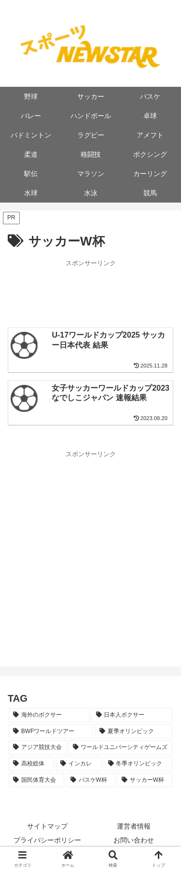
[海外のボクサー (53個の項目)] (49, 715)
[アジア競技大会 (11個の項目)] (38, 747)
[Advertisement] (90, 293)
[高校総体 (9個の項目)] (31, 764)
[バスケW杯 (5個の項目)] (90, 780)
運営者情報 (134, 826)
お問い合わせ (133, 840)
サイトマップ (47, 826)
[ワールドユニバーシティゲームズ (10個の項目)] (121, 747)
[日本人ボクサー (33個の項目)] (132, 715)
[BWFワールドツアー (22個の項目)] (51, 731)
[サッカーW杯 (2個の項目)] (144, 780)
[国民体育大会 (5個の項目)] (36, 780)
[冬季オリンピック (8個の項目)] (138, 764)
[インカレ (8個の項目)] (78, 764)
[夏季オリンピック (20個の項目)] (133, 731)
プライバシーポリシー (47, 840)
